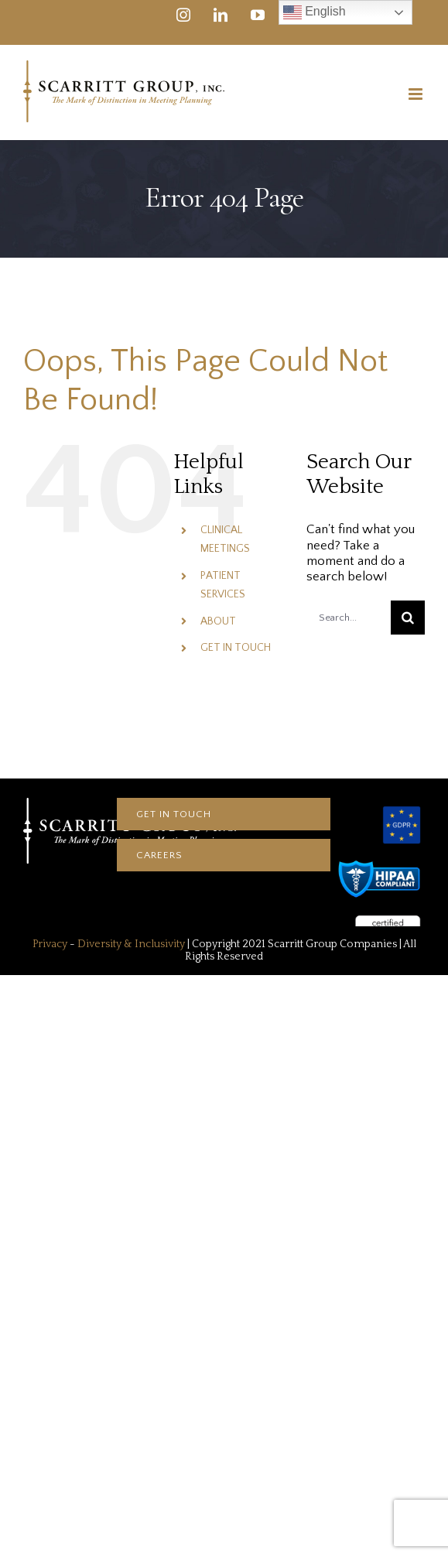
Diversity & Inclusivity (131, 944)
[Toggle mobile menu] (417, 94)
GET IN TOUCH (235, 648)
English (314, 12)
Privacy (49, 944)
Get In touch (173, 814)
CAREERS (159, 855)
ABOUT (218, 621)
